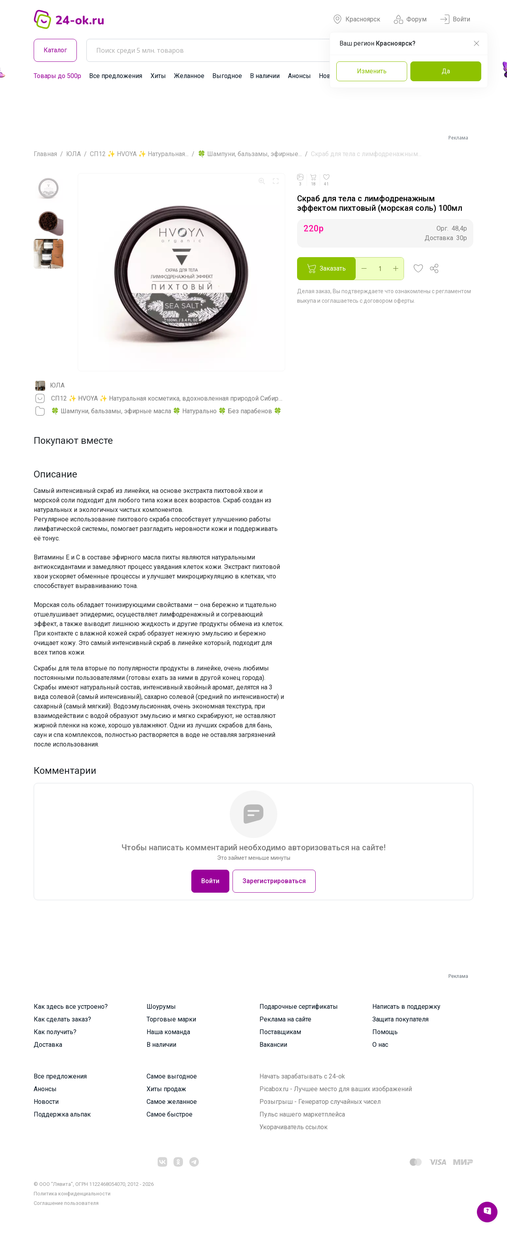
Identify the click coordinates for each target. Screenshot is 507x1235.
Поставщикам (280, 1032)
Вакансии (273, 1044)
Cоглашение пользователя (66, 1203)
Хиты (158, 76)
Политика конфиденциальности (72, 1194)
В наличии (265, 76)
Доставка (48, 1044)
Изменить (372, 71)
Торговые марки (171, 1019)
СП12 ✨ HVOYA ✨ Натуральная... (139, 154)
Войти (455, 19)
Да (446, 71)
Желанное (189, 76)
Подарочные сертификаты (298, 1006)
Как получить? (55, 1032)
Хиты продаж (166, 1089)
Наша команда (168, 1032)
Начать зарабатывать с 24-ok (302, 1076)
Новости (46, 1101)
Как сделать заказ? (62, 1019)
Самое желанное (172, 1101)
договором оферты (389, 301)
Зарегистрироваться (274, 881)
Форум (410, 19)
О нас (380, 1044)
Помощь (385, 1032)
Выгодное (227, 76)
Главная (45, 154)
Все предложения (115, 76)
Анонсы (299, 76)
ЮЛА (73, 154)
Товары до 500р (57, 76)
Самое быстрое (170, 1114)
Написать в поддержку (406, 1006)
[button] (418, 268)
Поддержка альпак (62, 1114)
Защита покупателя (400, 1019)
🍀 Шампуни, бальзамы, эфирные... (250, 154)
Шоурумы (161, 1006)
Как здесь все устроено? (71, 1006)
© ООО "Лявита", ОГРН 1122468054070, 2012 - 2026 (94, 1184)
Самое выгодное (172, 1076)
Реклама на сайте (285, 1019)
